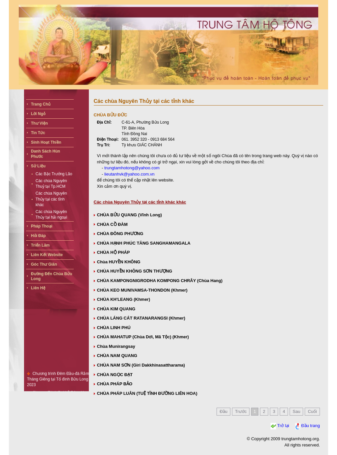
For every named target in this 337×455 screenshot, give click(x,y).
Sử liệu (38, 166)
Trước (240, 411)
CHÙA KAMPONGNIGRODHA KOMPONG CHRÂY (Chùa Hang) (160, 280)
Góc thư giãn (44, 264)
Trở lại (283, 425)
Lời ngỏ (38, 113)
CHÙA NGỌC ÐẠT (115, 374)
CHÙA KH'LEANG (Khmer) (123, 299)
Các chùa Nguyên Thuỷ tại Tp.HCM (51, 184)
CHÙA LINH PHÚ (114, 327)
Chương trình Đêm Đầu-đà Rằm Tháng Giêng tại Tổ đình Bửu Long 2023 (58, 381)
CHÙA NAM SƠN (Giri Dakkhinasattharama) (141, 365)
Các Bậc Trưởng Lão (54, 174)
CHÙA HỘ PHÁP (113, 252)
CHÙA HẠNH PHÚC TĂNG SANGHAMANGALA (144, 243)
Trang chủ (40, 104)
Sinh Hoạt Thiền (46, 142)
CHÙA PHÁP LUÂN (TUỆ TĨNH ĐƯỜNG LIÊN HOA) (147, 393)
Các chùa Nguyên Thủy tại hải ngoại (51, 214)
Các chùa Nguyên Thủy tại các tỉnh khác (51, 199)
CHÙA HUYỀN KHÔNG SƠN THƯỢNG (134, 271)
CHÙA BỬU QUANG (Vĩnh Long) (129, 214)
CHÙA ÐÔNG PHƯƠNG (120, 233)
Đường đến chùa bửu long (51, 276)
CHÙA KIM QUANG (116, 308)
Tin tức (38, 133)
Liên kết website (47, 254)
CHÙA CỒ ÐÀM (112, 224)
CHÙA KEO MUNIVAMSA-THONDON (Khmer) (142, 290)
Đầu (223, 411)
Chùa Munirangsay (116, 346)
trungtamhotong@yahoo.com (132, 167)
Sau (296, 411)
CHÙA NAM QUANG (117, 355)
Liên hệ (38, 288)
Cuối (312, 411)
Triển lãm (40, 245)
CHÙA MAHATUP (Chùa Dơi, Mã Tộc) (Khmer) (143, 336)
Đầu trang (310, 425)
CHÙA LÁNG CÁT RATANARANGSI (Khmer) (141, 318)
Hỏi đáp (38, 235)
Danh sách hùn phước (45, 154)
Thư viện (39, 123)
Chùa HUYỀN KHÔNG (119, 261)
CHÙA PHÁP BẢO (115, 383)
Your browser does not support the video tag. (168, 44)
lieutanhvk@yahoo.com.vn (129, 174)
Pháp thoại (41, 226)
